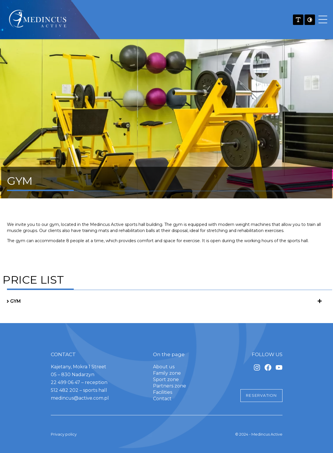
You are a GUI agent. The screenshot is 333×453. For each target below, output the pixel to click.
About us (163, 366)
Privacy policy (64, 434)
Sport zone (166, 379)
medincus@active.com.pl (80, 398)
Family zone (167, 373)
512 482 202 (65, 390)
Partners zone (169, 386)
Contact (162, 398)
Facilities (162, 392)
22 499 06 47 (65, 382)
